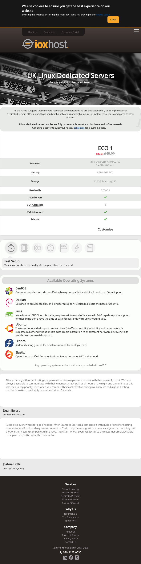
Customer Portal (70, 32)
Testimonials (70, 513)
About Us (32, 32)
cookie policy (103, 14)
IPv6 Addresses (35, 212)
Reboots (35, 219)
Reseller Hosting (70, 492)
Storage (35, 181)
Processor (35, 163)
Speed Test (70, 520)
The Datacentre (70, 517)
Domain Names (70, 499)
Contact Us (49, 32)
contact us (79, 127)
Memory (34, 172)
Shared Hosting (70, 489)
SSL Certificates (70, 502)
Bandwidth (35, 190)
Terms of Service (70, 535)
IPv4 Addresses (35, 204)
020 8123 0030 (70, 552)
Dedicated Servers (70, 496)
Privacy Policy (70, 538)
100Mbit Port (35, 197)
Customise (105, 229)
